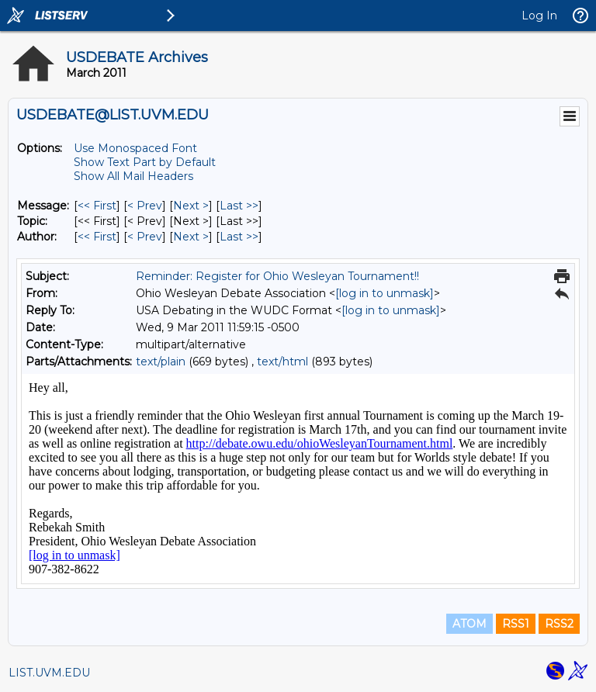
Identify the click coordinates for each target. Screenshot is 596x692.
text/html (282, 361)
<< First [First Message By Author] (97, 237)
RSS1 (515, 624)
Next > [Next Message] (191, 206)
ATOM (469, 624)
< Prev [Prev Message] (144, 206)
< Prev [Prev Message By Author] (144, 237)
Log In (539, 15)
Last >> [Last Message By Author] (239, 237)
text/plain (160, 361)
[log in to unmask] (384, 293)
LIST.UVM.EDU (49, 673)
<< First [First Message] (97, 206)
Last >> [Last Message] (239, 206)
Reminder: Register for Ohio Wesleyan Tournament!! (277, 276)
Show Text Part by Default (145, 162)
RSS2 (559, 624)
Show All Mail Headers (133, 176)
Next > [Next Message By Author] (191, 237)
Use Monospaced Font (135, 148)
